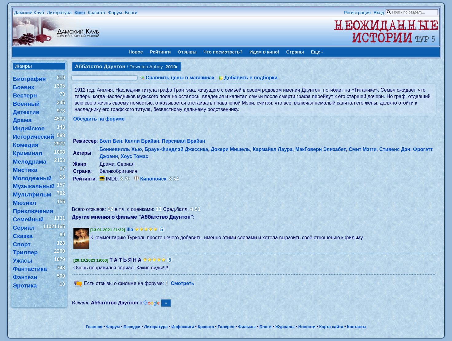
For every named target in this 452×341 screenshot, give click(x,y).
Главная (94, 326)
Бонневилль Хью (121, 149)
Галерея (226, 326)
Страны (295, 51)
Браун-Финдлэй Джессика (176, 149)
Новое (136, 51)
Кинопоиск (153, 178)
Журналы (285, 326)
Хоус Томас (134, 156)
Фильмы (247, 326)
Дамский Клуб (29, 12)
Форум (115, 12)
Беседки (132, 326)
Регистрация (357, 12)
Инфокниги (182, 326)
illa (130, 229)
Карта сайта (331, 326)
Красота (96, 12)
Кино (80, 12)
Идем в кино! (264, 51)
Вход (379, 12)
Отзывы (187, 51)
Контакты (356, 326)
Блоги (131, 12)
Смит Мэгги (363, 149)
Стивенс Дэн (394, 149)
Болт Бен (111, 141)
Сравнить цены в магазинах (180, 77)
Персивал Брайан (183, 141)
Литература (59, 12)
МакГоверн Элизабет (320, 149)
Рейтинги (160, 51)
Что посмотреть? (222, 51)
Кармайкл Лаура (273, 149)
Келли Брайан (142, 141)
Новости (307, 326)
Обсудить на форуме (98, 118)
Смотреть (183, 283)
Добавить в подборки (250, 77)
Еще (317, 51)
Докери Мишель (230, 149)
